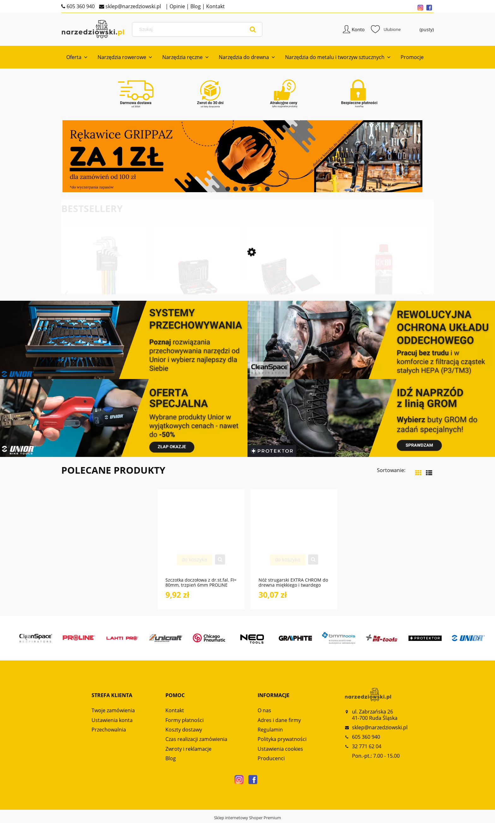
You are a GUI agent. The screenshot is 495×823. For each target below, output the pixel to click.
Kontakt (215, 6)
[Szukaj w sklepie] (198, 30)
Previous (66, 294)
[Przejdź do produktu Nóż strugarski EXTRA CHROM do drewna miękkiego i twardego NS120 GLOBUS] (294, 537)
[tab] (227, 189)
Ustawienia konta (112, 720)
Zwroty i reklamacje (188, 749)
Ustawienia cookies (280, 749)
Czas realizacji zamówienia (196, 740)
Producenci (271, 759)
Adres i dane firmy (279, 720)
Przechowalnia (109, 730)
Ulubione (386, 29)
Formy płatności (184, 720)
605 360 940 (80, 6)
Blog (195, 6)
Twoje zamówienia (113, 711)
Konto (358, 30)
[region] (247, 157)
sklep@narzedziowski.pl (132, 6)
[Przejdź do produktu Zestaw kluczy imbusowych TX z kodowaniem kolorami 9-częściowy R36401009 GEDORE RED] (104, 288)
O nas (264, 711)
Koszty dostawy (183, 730)
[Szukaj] (252, 29)
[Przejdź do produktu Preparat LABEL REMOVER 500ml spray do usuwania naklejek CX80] (384, 288)
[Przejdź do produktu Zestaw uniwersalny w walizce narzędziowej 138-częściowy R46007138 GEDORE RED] (290, 288)
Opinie (176, 6)
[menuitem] (76, 58)
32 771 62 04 (366, 747)
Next (422, 294)
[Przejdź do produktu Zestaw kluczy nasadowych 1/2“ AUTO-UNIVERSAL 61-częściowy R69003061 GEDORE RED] (197, 288)
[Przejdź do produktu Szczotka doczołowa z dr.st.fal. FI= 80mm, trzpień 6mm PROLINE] (200, 537)
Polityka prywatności (282, 740)
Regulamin (270, 730)
